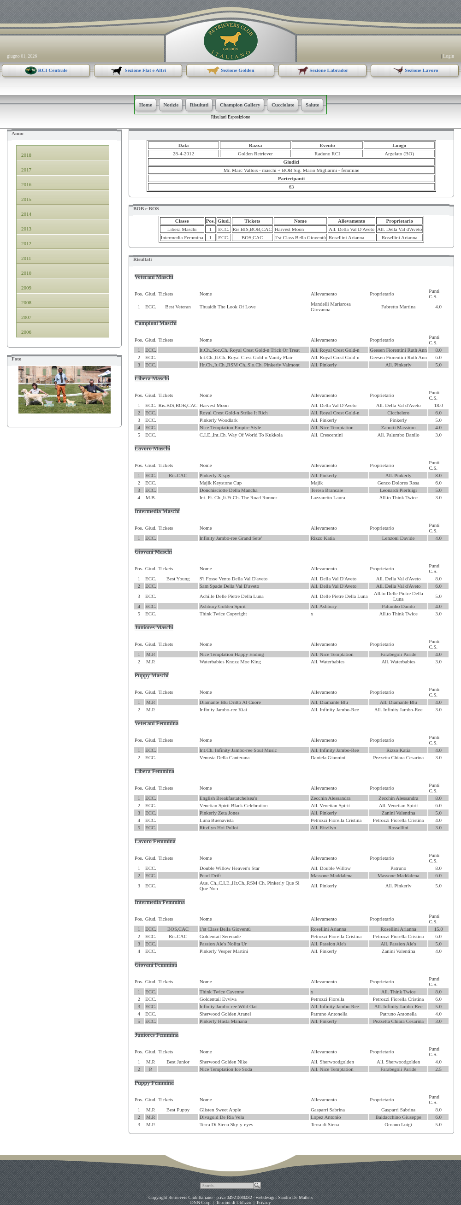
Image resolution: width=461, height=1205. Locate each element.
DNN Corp (200, 1202)
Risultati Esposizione (230, 116)
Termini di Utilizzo (233, 1202)
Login (448, 56)
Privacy (264, 1202)
